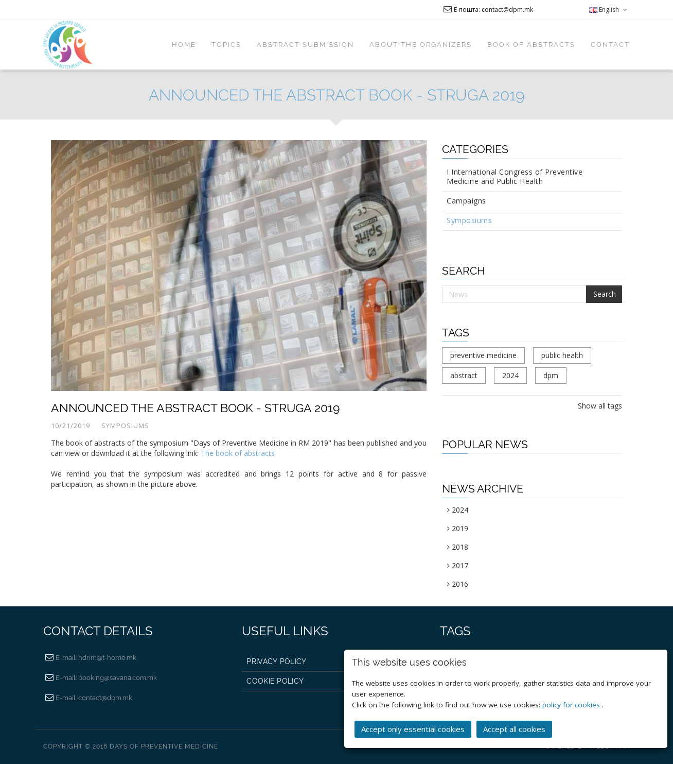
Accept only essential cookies (413, 729)
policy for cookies (572, 704)
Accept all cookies (514, 729)
